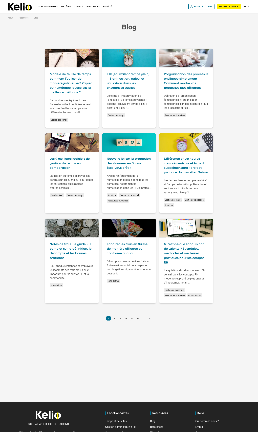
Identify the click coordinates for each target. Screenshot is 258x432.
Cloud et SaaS (57, 195)
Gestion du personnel (129, 195)
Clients (79, 6)
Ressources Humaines (175, 115)
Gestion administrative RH (120, 427)
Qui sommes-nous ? (207, 421)
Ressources (93, 6)
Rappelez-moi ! (229, 6)
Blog (153, 421)
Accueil (11, 17)
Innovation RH (194, 295)
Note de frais (56, 285)
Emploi (199, 427)
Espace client (203, 6)
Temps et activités (116, 421)
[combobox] (247, 6)
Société (107, 6)
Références (156, 427)
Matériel (66, 6)
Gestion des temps (59, 119)
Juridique (112, 195)
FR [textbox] (245, 6)
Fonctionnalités (48, 6)
